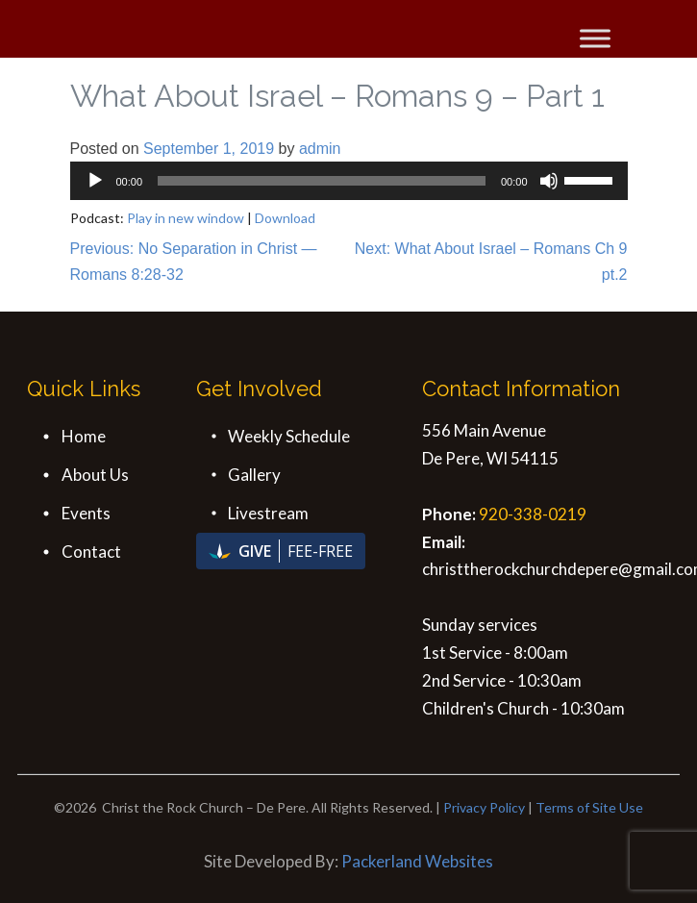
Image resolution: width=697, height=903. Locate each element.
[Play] (95, 180)
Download (285, 218)
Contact (91, 551)
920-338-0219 (532, 514)
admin (320, 148)
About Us (95, 474)
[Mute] (549, 180)
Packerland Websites (417, 861)
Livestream (268, 513)
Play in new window (185, 218)
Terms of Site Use (589, 807)
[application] (349, 181)
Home (84, 436)
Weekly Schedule (289, 436)
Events (86, 513)
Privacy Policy (484, 807)
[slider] (321, 181)
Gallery (254, 474)
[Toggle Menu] (595, 38)
